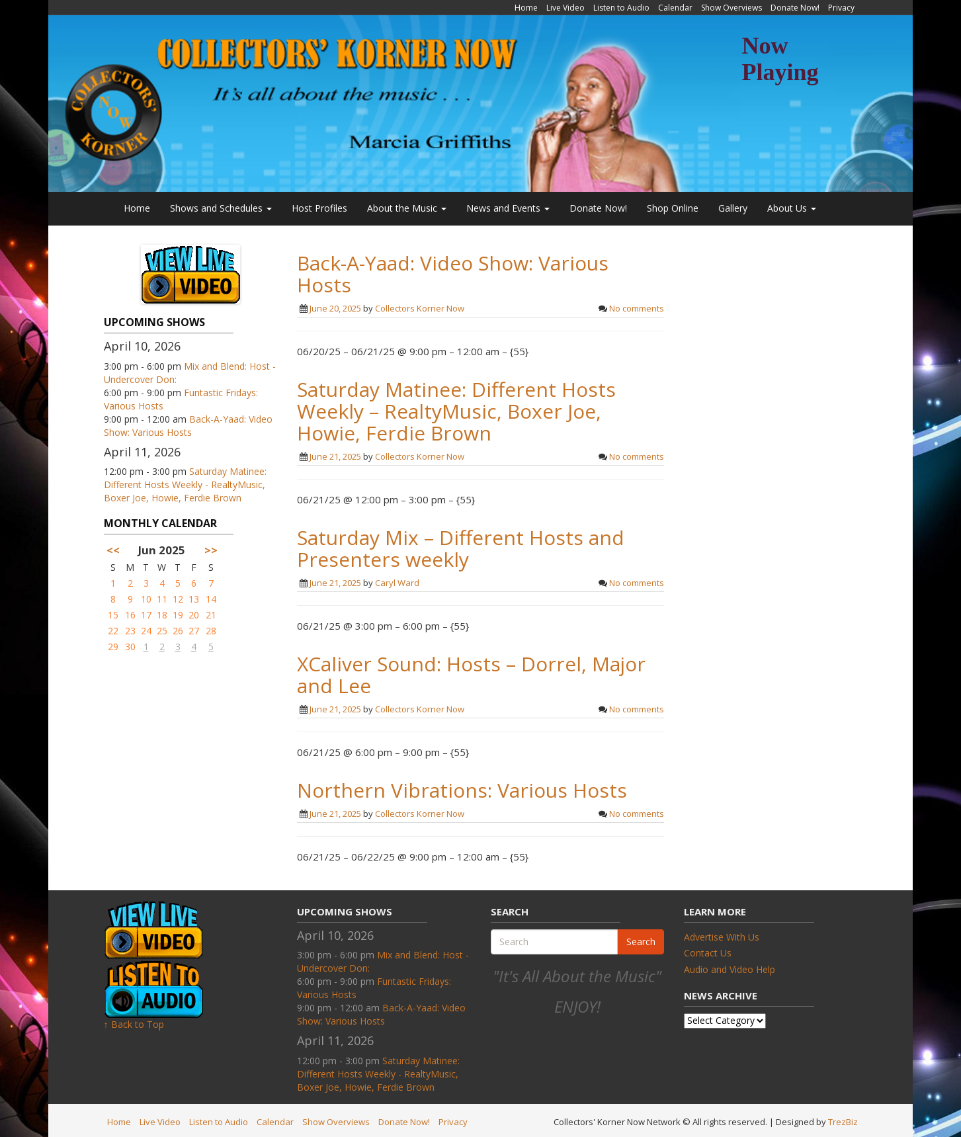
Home (526, 7)
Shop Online (672, 208)
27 (193, 630)
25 (162, 630)
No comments (636, 308)
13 (193, 599)
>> (211, 550)
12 (178, 599)
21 (211, 615)
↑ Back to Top (134, 1024)
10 (146, 599)
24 (146, 630)
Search (640, 941)
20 (193, 615)
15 (113, 615)
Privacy (841, 7)
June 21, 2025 (335, 456)
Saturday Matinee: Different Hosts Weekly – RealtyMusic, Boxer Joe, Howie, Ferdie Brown (456, 411)
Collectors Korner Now (419, 308)
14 (211, 599)
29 (113, 646)
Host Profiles (319, 208)
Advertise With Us (721, 937)
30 (130, 646)
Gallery (732, 208)
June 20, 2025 (335, 308)
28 (211, 630)
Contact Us (707, 953)
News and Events (508, 208)
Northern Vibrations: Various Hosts (462, 790)
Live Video (565, 7)
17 (146, 615)
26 (178, 630)
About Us (791, 208)
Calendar (675, 7)
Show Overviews (731, 7)
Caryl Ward (397, 583)
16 (130, 615)
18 (162, 615)
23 (130, 630)
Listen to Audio (621, 7)
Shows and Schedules (221, 208)
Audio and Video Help (729, 969)
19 (178, 615)
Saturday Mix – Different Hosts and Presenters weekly (460, 548)
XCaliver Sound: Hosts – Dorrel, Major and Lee (471, 674)
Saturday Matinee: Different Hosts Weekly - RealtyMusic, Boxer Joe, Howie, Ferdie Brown (185, 484)
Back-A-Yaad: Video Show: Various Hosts (188, 426)
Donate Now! (795, 7)
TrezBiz (843, 1122)
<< (113, 550)
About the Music (406, 208)
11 (162, 599)
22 (113, 630)
